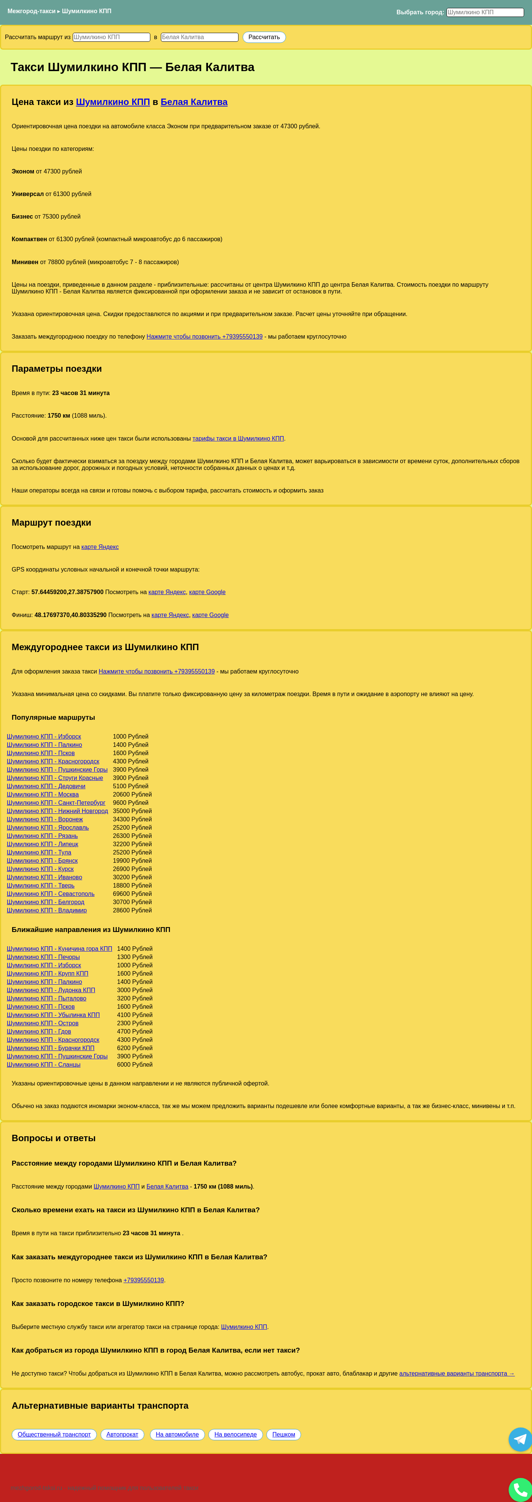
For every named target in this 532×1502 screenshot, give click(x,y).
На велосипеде (235, 1434)
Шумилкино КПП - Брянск (42, 860)
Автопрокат (123, 1434)
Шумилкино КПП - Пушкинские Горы (57, 769)
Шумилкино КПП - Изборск (44, 736)
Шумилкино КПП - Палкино (44, 745)
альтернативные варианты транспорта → (457, 1373)
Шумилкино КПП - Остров (42, 1023)
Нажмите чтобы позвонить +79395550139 (205, 336)
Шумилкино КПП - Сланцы (44, 1064)
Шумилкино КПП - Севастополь (51, 894)
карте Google (207, 592)
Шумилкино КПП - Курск (40, 869)
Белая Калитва (194, 102)
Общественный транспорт (54, 1434)
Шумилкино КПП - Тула (39, 852)
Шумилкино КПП (87, 11)
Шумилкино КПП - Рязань (42, 836)
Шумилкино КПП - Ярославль (48, 827)
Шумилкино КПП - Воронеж (45, 819)
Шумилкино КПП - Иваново (44, 877)
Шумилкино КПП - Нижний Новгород (57, 811)
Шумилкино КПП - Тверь (41, 885)
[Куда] (199, 37)
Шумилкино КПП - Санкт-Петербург (56, 803)
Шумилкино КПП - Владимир (47, 910)
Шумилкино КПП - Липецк (42, 844)
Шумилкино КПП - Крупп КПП (48, 973)
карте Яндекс (100, 547)
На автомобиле (177, 1434)
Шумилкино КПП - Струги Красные (55, 778)
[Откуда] (111, 37)
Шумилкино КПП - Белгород (45, 902)
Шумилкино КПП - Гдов (39, 1031)
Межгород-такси (32, 11)
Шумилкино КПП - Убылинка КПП (53, 1015)
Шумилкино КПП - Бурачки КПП (51, 1048)
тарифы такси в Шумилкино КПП (238, 438)
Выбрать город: (421, 12)
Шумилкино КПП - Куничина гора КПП (59, 949)
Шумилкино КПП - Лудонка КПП (51, 990)
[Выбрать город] (485, 12)
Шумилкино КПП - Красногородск (53, 761)
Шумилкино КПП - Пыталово (46, 998)
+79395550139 (144, 1280)
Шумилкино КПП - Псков (41, 753)
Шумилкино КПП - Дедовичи (46, 786)
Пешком (283, 1434)
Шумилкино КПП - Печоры (43, 957)
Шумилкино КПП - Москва (43, 794)
